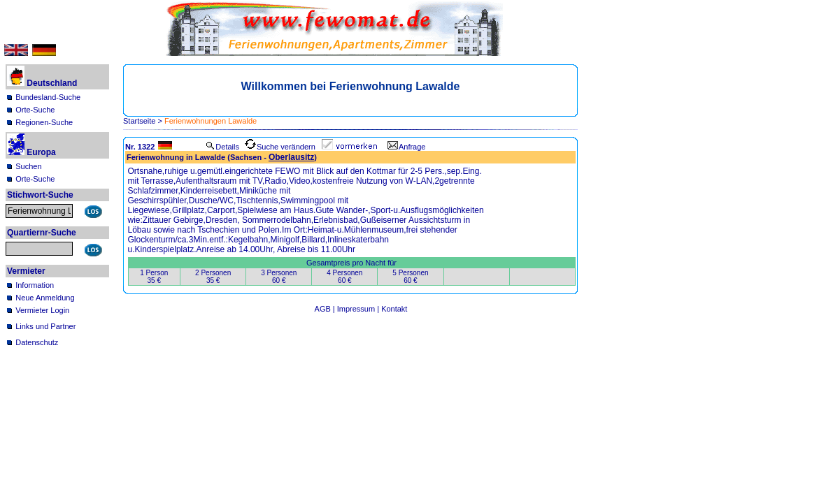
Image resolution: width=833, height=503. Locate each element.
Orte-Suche (35, 109)
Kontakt (394, 309)
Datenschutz (36, 342)
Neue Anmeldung (44, 297)
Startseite (139, 121)
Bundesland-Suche (47, 97)
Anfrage (406, 147)
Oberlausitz (291, 157)
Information (34, 285)
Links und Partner (45, 326)
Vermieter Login (42, 310)
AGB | (326, 309)
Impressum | (359, 309)
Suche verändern (280, 147)
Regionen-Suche (44, 122)
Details (222, 147)
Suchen (28, 166)
